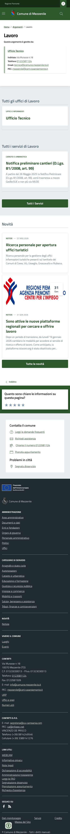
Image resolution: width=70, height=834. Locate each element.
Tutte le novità (35, 364)
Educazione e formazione (15, 581)
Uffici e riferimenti (15, 111)
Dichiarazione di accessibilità (17, 770)
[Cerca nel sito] (60, 14)
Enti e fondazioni (11, 528)
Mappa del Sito (23, 822)
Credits (58, 818)
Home (6, 27)
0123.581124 (24, 61)
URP (4, 695)
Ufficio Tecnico (16, 51)
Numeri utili (8, 705)
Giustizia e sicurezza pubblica (17, 586)
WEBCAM (7, 755)
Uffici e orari (8, 700)
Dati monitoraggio (11, 818)
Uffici (4, 548)
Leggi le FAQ (8, 779)
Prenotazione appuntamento (17, 786)
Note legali (7, 765)
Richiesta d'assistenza (13, 790)
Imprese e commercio (13, 591)
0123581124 (19, 676)
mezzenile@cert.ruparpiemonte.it (30, 69)
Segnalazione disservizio (15, 782)
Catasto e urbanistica (16, 156)
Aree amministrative (13, 517)
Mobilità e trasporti (12, 596)
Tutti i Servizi (35, 203)
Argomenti (18, 27)
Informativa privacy (12, 760)
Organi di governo (11, 533)
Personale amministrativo (15, 538)
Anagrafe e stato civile (14, 566)
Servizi (37, 818)
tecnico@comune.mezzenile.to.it (31, 65)
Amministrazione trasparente (17, 775)
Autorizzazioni (9, 571)
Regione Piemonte (12, 3)
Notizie (9, 238)
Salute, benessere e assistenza (18, 601)
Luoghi (5, 641)
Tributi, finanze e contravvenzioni (19, 606)
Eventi (5, 647)
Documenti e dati (11, 522)
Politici (5, 543)
